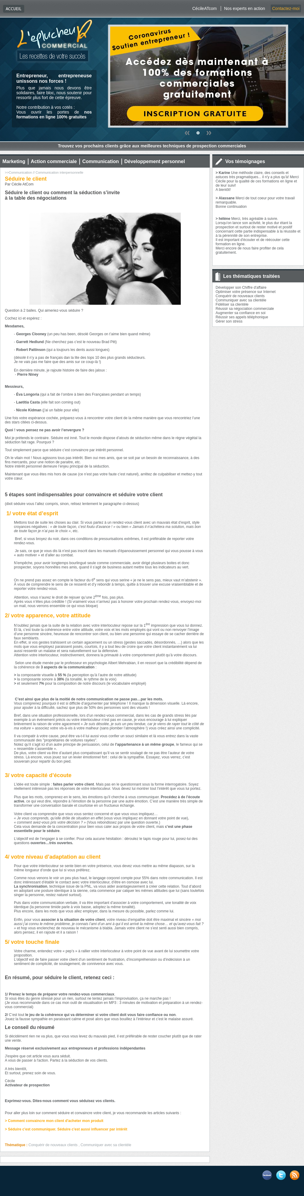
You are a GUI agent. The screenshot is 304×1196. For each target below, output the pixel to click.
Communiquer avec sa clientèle (241, 300)
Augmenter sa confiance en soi (241, 313)
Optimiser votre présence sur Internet (246, 292)
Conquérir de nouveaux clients (240, 296)
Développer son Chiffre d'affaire (241, 287)
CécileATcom (204, 8)
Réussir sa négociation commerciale (245, 309)
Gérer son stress (229, 321)
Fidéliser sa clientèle (232, 304)
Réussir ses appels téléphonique (242, 317)
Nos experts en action (244, 8)
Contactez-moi (285, 8)
